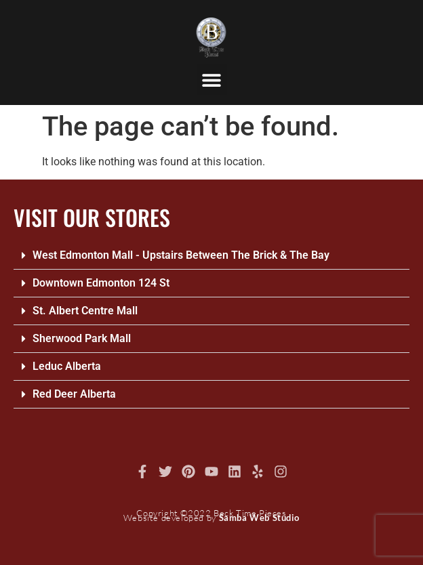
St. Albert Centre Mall (85, 310)
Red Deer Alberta (74, 394)
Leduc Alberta (67, 366)
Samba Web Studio (259, 517)
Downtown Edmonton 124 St (101, 282)
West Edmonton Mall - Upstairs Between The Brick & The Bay (181, 255)
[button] (212, 79)
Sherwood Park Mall (82, 338)
